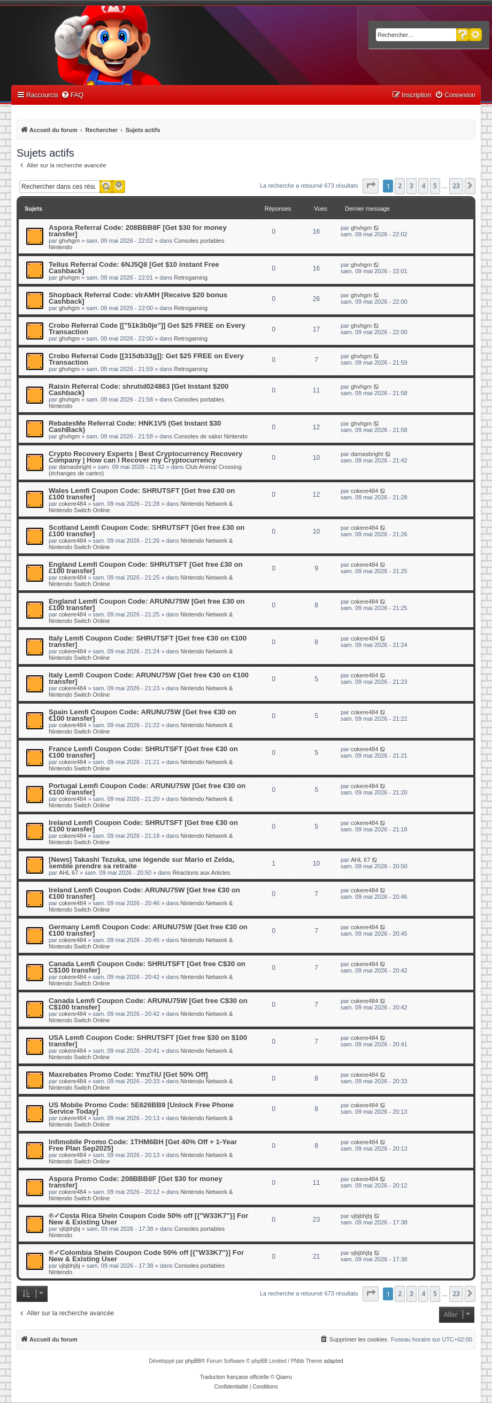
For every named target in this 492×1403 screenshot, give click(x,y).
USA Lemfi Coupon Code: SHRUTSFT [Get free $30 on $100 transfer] (148, 1041)
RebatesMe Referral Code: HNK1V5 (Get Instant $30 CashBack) (135, 426)
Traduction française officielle (234, 1377)
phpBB (193, 1361)
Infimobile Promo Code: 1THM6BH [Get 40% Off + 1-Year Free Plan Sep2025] (143, 1145)
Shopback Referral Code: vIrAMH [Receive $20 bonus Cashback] (138, 298)
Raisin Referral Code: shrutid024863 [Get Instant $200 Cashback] (138, 389)
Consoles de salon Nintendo (211, 436)
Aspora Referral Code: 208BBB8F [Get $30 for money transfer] (138, 230)
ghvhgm (69, 240)
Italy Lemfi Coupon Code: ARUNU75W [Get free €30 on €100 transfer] (149, 678)
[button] (371, 186)
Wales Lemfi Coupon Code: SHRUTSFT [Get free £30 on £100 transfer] (142, 494)
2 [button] (400, 185)
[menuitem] (72, 95)
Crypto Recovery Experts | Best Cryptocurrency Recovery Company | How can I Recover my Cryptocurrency (145, 457)
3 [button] (411, 185)
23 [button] (456, 185)
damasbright (75, 467)
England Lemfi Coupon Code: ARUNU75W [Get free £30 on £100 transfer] (147, 604)
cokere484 (72, 503)
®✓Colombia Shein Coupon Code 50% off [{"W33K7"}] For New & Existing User (146, 1255)
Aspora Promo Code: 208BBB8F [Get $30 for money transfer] (135, 1182)
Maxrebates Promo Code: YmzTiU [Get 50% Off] (128, 1074)
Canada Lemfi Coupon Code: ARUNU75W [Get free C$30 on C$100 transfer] (148, 1004)
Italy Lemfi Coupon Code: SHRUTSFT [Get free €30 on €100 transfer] (148, 641)
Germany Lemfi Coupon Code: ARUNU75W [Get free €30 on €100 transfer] (148, 930)
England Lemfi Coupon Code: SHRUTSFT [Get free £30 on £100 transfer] (146, 567)
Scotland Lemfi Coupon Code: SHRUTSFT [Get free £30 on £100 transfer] (146, 530)
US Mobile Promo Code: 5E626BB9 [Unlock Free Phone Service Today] (141, 1108)
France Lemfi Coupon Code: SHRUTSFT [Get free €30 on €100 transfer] (143, 752)
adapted (333, 1361)
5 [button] (435, 185)
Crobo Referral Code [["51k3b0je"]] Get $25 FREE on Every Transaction (147, 328)
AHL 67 (68, 872)
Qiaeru (284, 1377)
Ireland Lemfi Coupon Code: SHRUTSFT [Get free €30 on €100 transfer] (143, 826)
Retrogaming (190, 277)
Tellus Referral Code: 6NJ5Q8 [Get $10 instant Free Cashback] (134, 267)
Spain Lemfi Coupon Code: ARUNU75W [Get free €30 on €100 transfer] (142, 715)
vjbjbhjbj (69, 1228)
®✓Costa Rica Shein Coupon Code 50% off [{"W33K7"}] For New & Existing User (148, 1219)
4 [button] (423, 185)
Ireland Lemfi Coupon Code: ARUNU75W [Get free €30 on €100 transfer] (144, 893)
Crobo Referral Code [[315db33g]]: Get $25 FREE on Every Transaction (146, 359)
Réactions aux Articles (201, 872)
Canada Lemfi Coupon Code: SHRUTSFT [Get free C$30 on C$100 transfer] (147, 967)
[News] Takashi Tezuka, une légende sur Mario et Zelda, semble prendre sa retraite (141, 862)
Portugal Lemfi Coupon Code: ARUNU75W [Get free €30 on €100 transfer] (147, 789)
